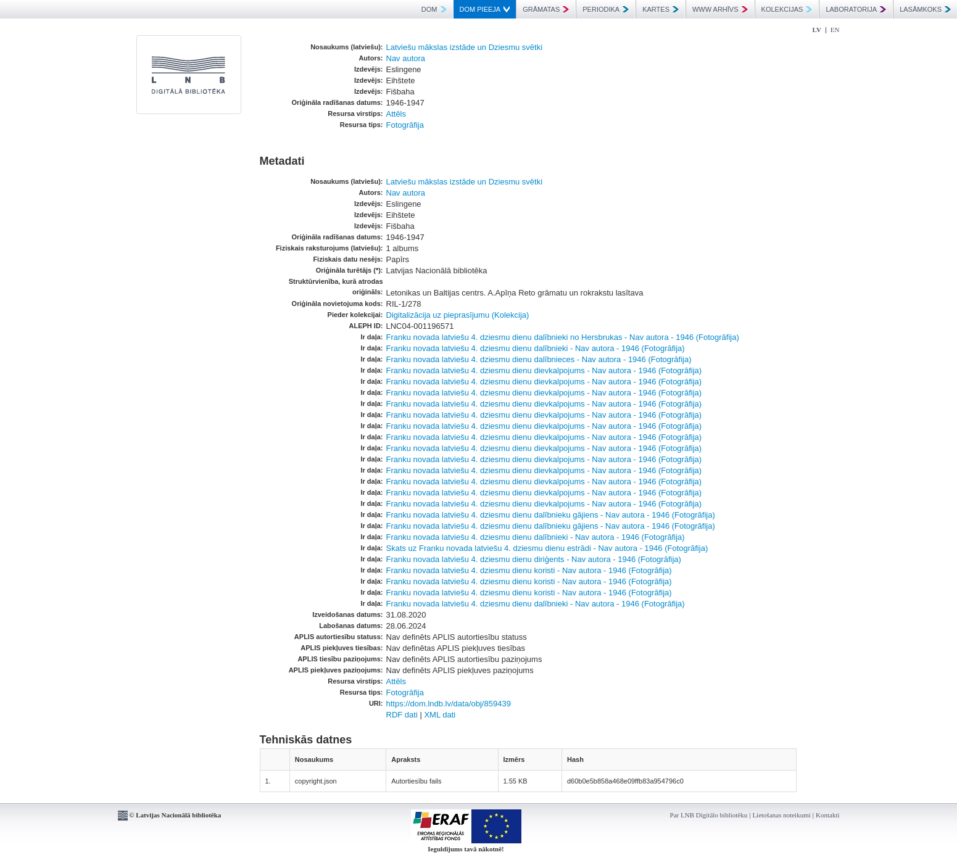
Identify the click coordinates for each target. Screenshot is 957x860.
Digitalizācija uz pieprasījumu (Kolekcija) (457, 315)
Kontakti (828, 815)
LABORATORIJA (856, 9)
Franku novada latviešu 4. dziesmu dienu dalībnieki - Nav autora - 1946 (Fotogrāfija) (535, 348)
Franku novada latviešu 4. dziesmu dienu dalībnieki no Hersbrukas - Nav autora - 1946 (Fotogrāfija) (562, 337)
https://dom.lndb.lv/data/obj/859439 (448, 703)
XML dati (439, 714)
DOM (434, 9)
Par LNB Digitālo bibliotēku (709, 815)
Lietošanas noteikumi (781, 815)
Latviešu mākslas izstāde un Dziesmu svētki (464, 47)
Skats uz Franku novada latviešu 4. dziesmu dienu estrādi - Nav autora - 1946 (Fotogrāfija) (547, 548)
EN (835, 29)
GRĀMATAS (546, 9)
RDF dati (402, 714)
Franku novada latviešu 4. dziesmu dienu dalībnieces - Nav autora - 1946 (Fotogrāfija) (539, 359)
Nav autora (406, 58)
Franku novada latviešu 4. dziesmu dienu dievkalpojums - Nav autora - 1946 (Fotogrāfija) (544, 370)
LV (817, 29)
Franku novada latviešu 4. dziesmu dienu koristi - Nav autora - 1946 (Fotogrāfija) (529, 570)
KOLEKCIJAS (787, 9)
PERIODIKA (605, 9)
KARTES (660, 9)
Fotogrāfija (405, 125)
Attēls (396, 113)
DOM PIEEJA (485, 9)
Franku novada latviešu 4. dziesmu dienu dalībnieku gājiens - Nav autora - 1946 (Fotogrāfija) (550, 514)
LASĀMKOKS (925, 9)
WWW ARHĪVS (720, 9)
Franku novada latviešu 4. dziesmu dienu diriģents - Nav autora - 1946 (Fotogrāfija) (533, 559)
